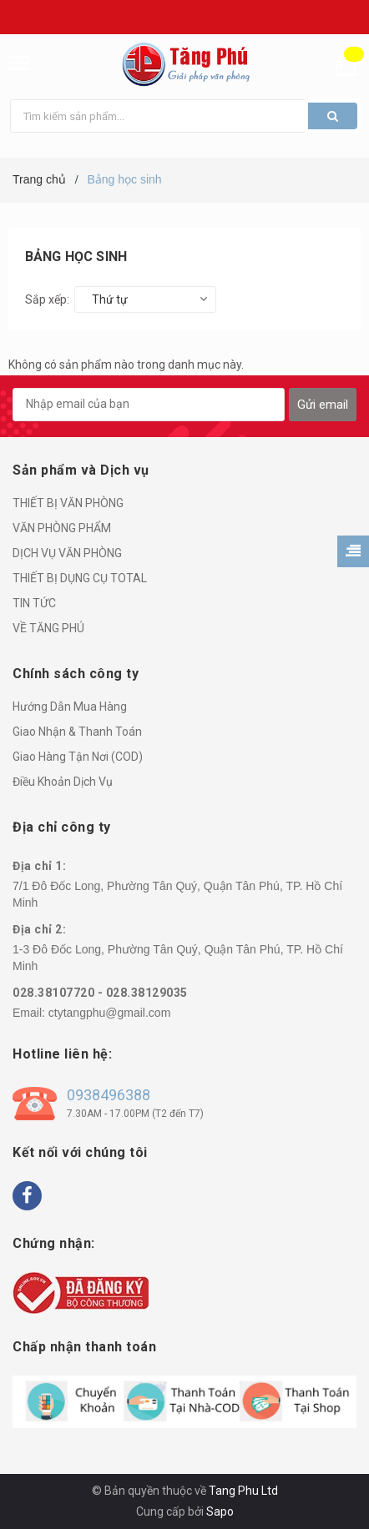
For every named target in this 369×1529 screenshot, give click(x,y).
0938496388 (108, 1095)
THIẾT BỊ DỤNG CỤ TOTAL (80, 578)
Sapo (220, 1511)
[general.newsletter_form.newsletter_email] (149, 404)
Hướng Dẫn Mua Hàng (70, 706)
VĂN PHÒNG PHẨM (62, 528)
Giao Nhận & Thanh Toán (77, 731)
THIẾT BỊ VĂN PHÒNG (68, 503)
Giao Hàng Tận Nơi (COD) (78, 756)
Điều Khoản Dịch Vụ (63, 781)
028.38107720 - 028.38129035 (100, 992)
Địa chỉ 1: (39, 866)
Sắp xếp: (47, 299)
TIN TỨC (34, 603)
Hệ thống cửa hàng (317, 17)
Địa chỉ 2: (39, 929)
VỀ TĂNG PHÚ (48, 628)
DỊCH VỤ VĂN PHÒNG (67, 553)
